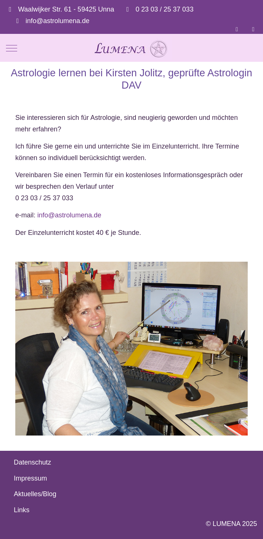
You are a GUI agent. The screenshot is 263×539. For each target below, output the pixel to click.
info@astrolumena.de (58, 21)
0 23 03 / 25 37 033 (165, 9)
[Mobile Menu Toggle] (11, 48)
